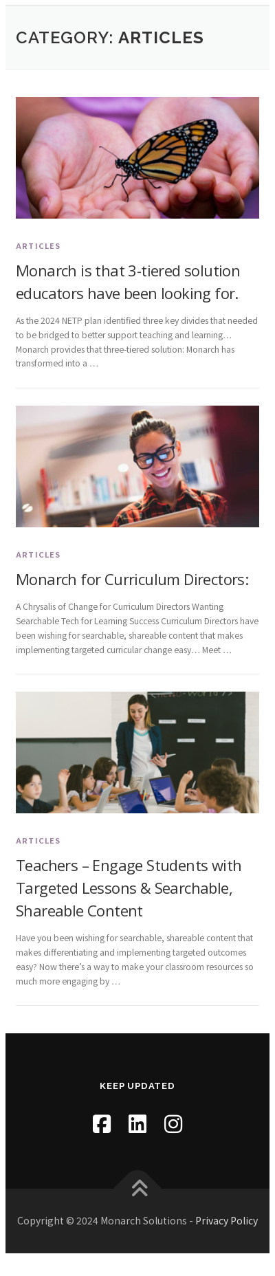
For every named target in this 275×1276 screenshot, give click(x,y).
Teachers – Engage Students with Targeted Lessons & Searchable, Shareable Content (128, 888)
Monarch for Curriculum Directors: (132, 579)
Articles (38, 245)
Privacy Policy (226, 1220)
